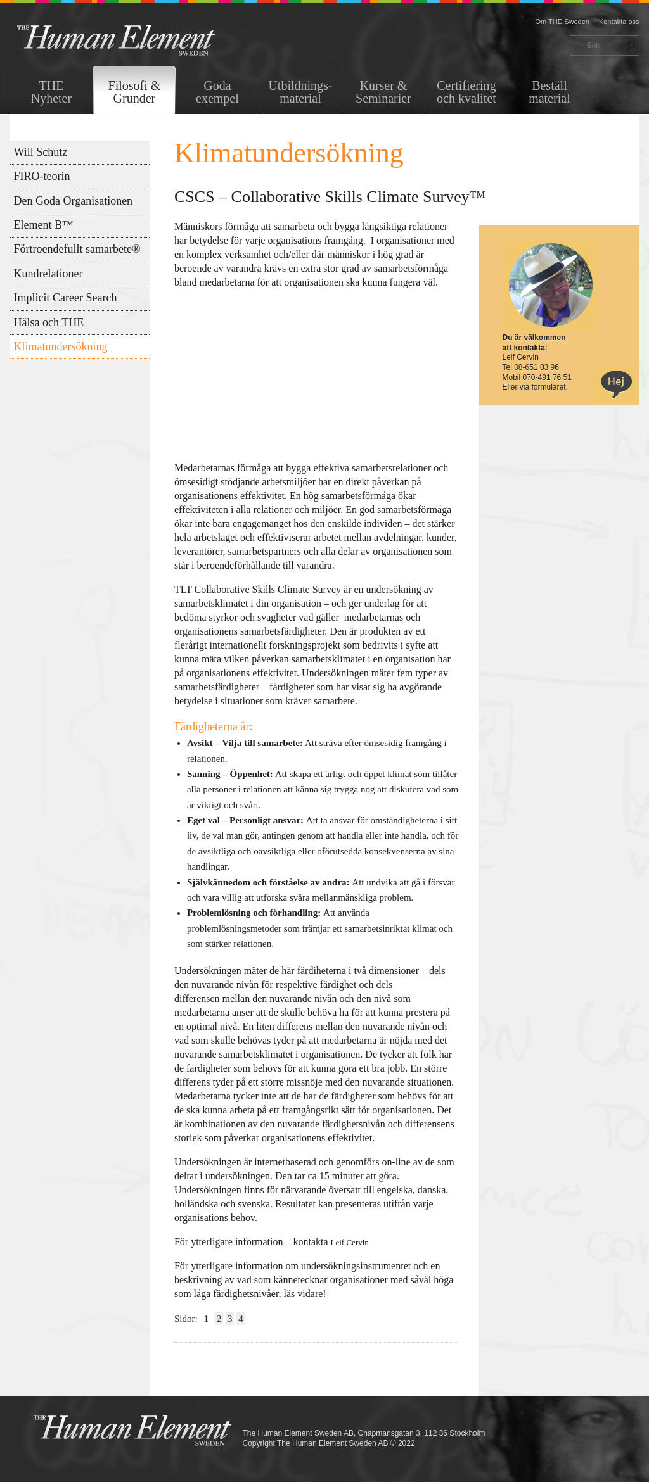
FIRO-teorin (42, 176)
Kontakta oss (619, 21)
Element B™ (44, 224)
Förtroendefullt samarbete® (77, 249)
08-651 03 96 (536, 367)
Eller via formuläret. (535, 387)
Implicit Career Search (65, 297)
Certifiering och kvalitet (466, 92)
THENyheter (51, 92)
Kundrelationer (48, 273)
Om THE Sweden (562, 21)
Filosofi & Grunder (134, 92)
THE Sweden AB (135, 39)
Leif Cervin (351, 1242)
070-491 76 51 (547, 377)
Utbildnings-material (300, 92)
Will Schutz (41, 152)
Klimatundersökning (61, 346)
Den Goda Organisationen (73, 200)
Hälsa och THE (49, 322)
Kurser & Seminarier (383, 92)
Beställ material (549, 92)
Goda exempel (217, 92)
